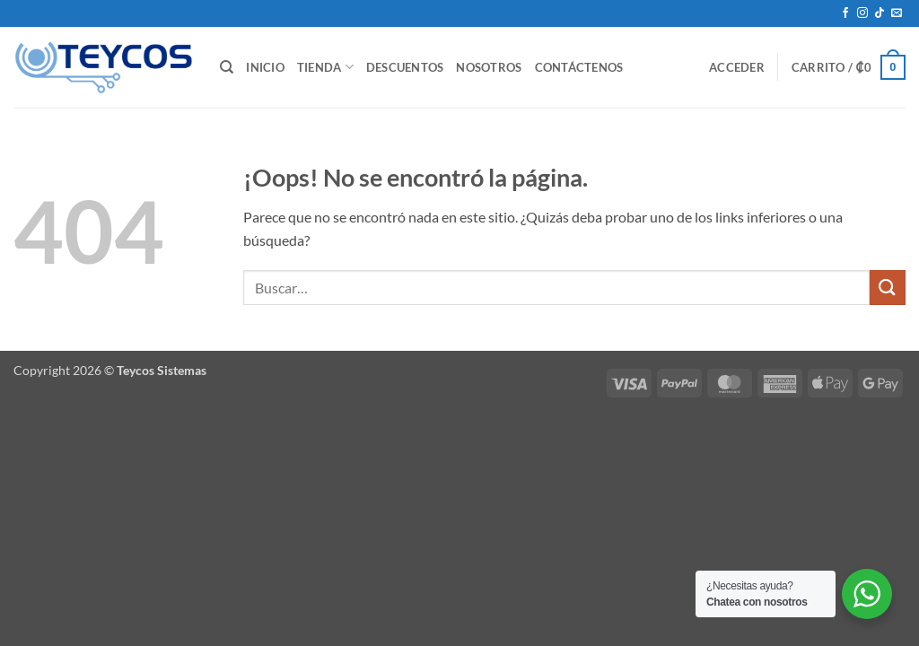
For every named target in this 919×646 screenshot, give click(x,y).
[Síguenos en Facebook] (845, 13)
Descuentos (405, 67)
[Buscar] (226, 67)
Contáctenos (579, 67)
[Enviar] (888, 287)
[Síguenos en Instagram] (862, 13)
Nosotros (488, 67)
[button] (737, 67)
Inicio (265, 67)
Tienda (325, 66)
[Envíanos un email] (896, 13)
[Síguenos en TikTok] (879, 13)
